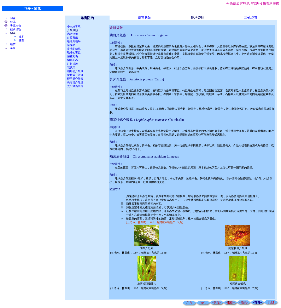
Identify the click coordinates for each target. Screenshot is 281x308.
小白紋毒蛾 (74, 26)
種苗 (13, 44)
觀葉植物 (15, 29)
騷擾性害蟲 (74, 52)
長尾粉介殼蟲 (75, 82)
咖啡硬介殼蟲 (75, 71)
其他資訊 (250, 17)
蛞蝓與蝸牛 (74, 41)
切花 (13, 18)
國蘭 (21, 40)
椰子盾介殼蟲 (75, 78)
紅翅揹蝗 (72, 63)
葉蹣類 (71, 45)
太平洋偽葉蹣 (75, 86)
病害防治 (144, 17)
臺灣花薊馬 (74, 48)
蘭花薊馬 (72, 56)
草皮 (13, 48)
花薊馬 (71, 67)
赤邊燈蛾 (72, 33)
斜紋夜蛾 (72, 37)
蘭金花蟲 (72, 60)
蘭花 (21, 36)
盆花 (13, 21)
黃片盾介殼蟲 (75, 74)
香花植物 (15, 25)
